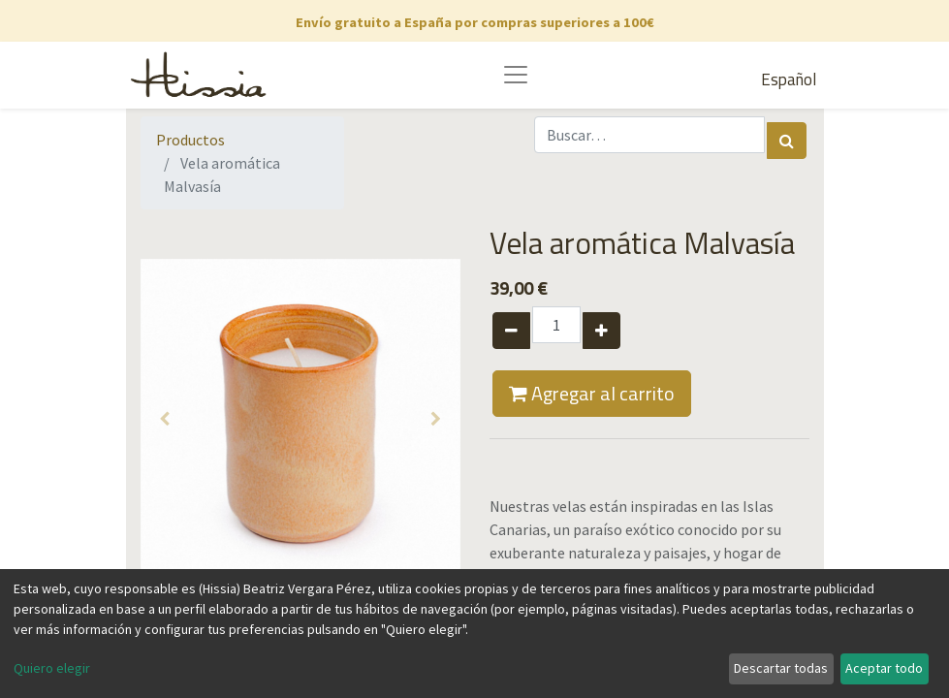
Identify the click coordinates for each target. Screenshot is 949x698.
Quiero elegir (52, 668)
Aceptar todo (884, 668)
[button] (165, 419)
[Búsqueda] (787, 140)
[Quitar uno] (511, 330)
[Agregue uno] (601, 330)
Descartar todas (781, 668)
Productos (190, 139)
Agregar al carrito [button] (592, 393)
